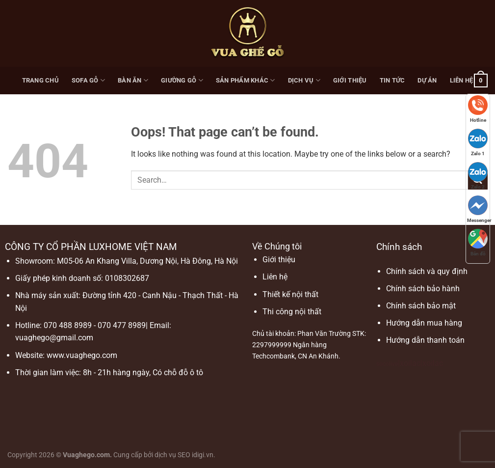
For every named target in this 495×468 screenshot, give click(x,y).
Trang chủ (40, 80)
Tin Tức (392, 80)
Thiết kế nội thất (290, 294)
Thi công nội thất (291, 311)
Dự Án (427, 80)
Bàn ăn (133, 80)
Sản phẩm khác (245, 80)
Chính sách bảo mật (421, 305)
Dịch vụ (304, 80)
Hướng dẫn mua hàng (424, 323)
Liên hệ (461, 80)
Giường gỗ (182, 80)
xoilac (410, 363)
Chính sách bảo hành (423, 288)
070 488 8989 (68, 325)
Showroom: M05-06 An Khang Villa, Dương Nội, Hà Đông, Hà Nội (126, 261)
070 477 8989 (122, 325)
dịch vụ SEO (172, 455)
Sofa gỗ (88, 80)
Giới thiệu (350, 80)
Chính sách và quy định (427, 271)
